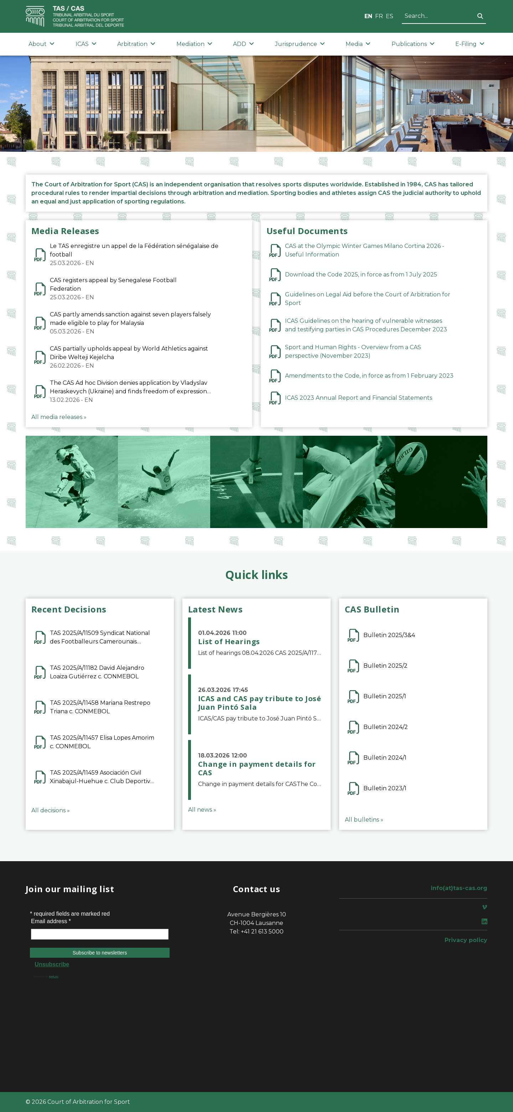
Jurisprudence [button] (300, 44)
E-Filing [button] (469, 44)
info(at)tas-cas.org (459, 888)
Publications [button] (413, 44)
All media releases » (59, 417)
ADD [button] (243, 44)
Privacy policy (466, 940)
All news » (202, 809)
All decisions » (50, 810)
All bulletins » (364, 819)
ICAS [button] (86, 44)
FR (379, 16)
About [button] (41, 44)
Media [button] (358, 44)
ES (389, 16)
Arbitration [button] (136, 44)
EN (368, 16)
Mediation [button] (194, 44)
